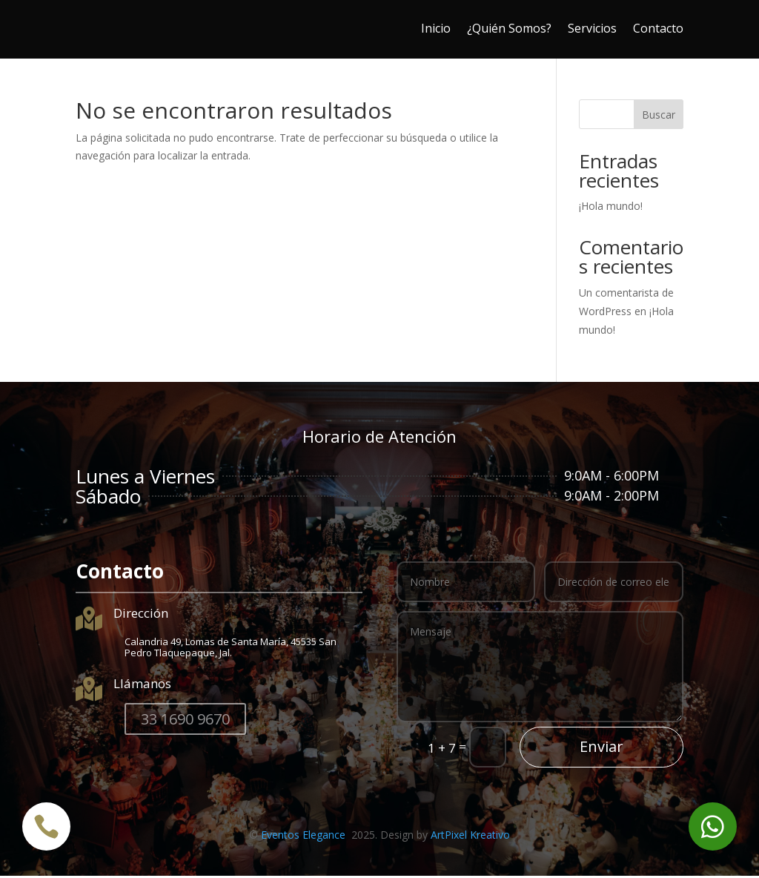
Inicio (436, 28)
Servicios (592, 28)
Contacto (658, 28)
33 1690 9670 (185, 721)
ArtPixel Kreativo (470, 837)
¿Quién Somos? (509, 28)
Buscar (658, 117)
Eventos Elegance (304, 837)
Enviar (601, 749)
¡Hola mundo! (611, 208)
